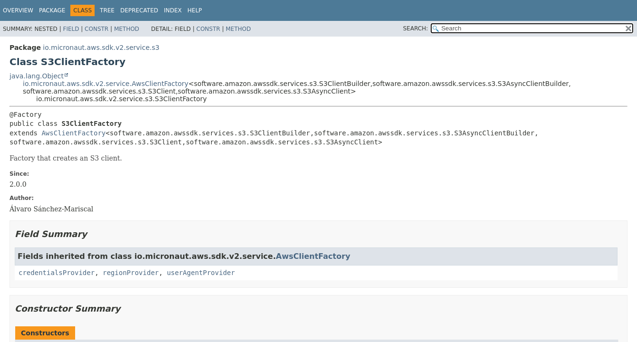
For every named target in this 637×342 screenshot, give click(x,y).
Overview (18, 10)
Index (173, 10)
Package (52, 10)
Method (126, 29)
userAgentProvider (201, 272)
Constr (96, 29)
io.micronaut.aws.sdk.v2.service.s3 (101, 47)
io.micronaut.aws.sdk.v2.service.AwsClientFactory (105, 83)
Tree (107, 10)
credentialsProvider (57, 272)
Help (194, 10)
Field (71, 29)
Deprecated (139, 10)
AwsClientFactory (73, 133)
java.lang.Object (37, 76)
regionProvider (131, 272)
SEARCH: (415, 28)
